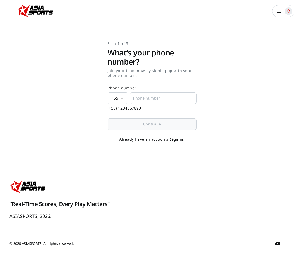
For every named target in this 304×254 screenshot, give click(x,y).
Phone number (122, 88)
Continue (152, 124)
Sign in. (177, 139)
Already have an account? (152, 139)
